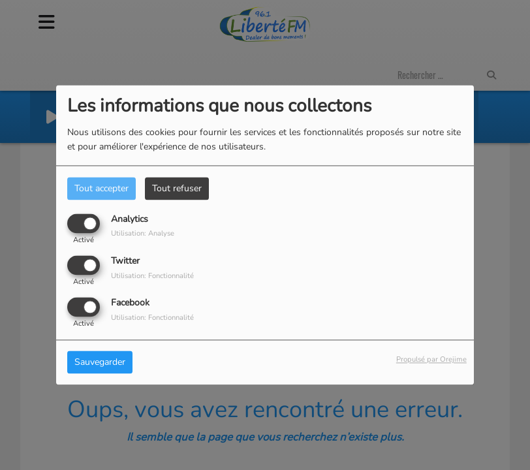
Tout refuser (177, 188)
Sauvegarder (99, 362)
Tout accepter (101, 188)
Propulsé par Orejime (431, 360)
